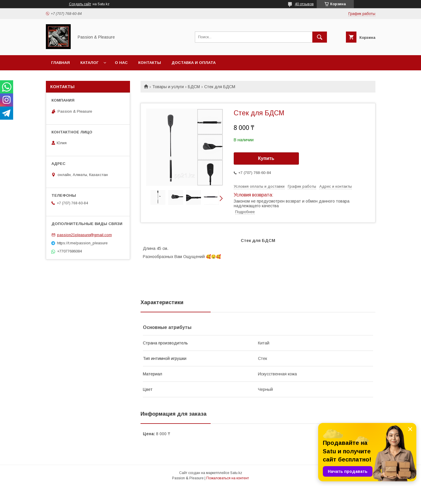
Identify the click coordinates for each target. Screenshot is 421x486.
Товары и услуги (168, 86)
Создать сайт (80, 4)
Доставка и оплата (193, 62)
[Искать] (319, 37)
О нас (121, 62)
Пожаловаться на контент (227, 478)
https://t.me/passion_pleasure (82, 243)
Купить (266, 158)
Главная (60, 62)
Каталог (89, 62)
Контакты (149, 62)
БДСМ (194, 86)
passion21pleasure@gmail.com (84, 235)
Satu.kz (236, 473)
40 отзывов (304, 4)
